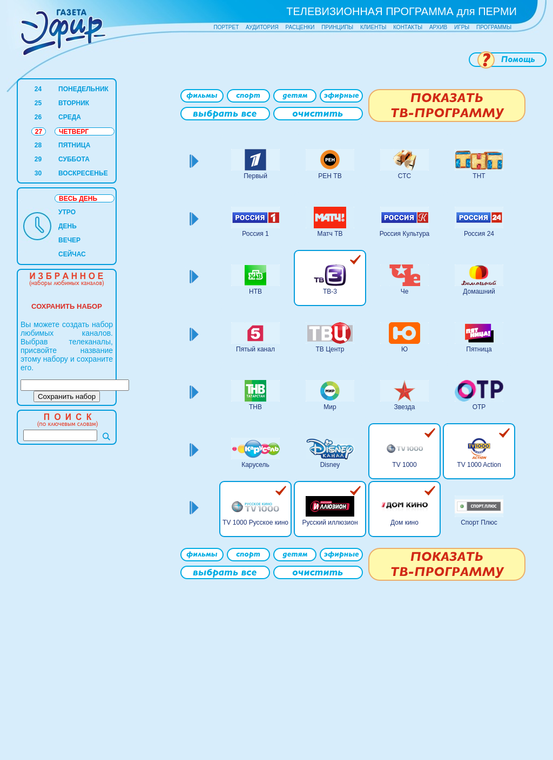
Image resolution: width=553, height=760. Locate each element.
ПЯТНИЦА (74, 145)
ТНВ (255, 407)
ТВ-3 (330, 291)
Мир (329, 407)
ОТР (479, 407)
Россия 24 (479, 234)
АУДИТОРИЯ (262, 27)
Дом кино (404, 522)
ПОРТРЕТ (226, 27)
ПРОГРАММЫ (493, 27)
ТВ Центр (329, 349)
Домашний (479, 291)
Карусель (255, 465)
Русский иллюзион (330, 522)
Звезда (404, 407)
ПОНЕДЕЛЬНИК (83, 89)
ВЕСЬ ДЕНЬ (78, 198)
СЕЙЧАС (72, 254)
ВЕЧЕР (69, 240)
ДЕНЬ (67, 226)
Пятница (479, 349)
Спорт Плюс (479, 522)
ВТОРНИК (73, 103)
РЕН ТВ (329, 176)
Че (405, 291)
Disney (330, 465)
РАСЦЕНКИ (299, 27)
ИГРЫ (461, 27)
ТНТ (479, 176)
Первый (255, 176)
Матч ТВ (330, 234)
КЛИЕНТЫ (373, 27)
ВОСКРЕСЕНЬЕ (83, 173)
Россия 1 (255, 234)
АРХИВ (438, 27)
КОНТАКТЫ (407, 27)
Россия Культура (405, 234)
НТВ (255, 291)
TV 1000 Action (479, 465)
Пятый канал (255, 349)
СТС (404, 176)
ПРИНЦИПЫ (337, 27)
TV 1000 (404, 465)
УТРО (67, 212)
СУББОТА (74, 159)
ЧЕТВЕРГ (74, 131)
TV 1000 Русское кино (255, 522)
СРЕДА (69, 117)
